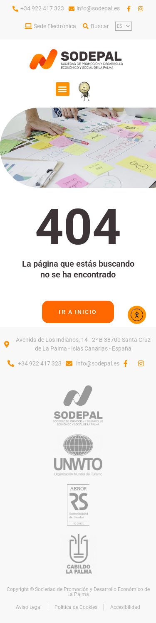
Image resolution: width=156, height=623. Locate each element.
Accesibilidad (125, 607)
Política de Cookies (75, 607)
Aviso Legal (29, 607)
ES (119, 25)
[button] (62, 89)
